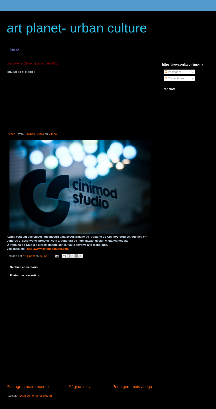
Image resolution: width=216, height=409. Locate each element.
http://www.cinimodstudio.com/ (48, 248)
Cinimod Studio (34, 134)
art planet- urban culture (77, 28)
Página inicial (80, 386)
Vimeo (53, 134)
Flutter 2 (12, 134)
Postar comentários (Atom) (35, 395)
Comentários (174, 78)
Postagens (173, 72)
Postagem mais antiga (132, 386)
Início (14, 49)
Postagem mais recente (28, 386)
